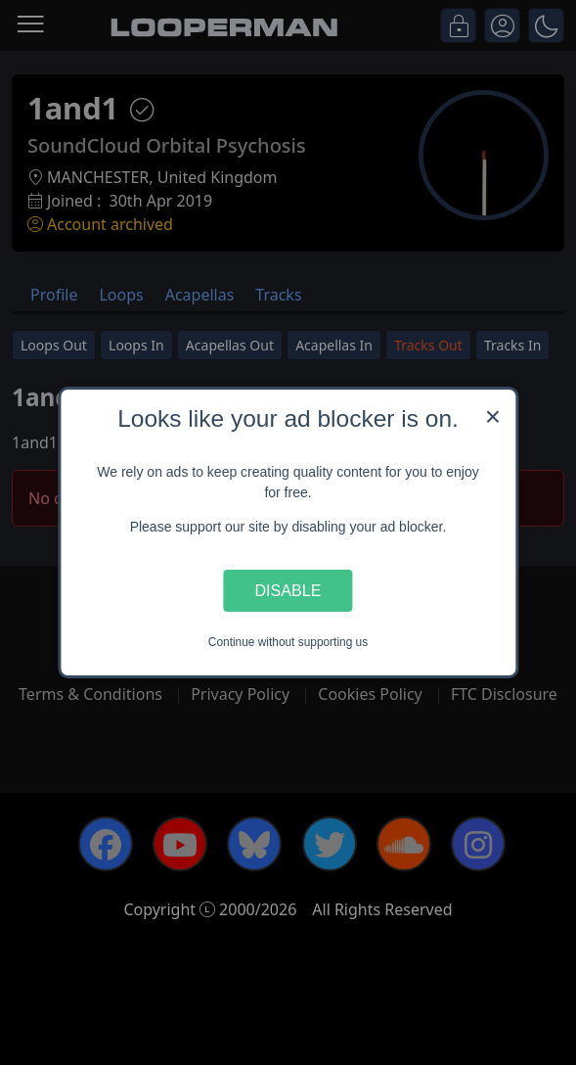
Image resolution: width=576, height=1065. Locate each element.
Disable (288, 590)
